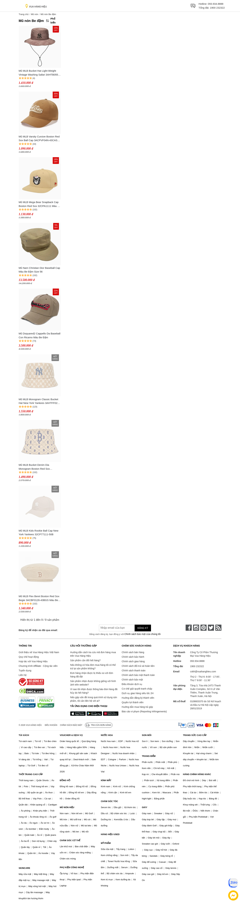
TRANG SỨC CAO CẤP (195, 735)
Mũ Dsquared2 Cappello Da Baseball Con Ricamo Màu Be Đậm (39, 335)
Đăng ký (142, 628)
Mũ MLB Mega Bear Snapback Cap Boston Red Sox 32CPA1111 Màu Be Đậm (40, 204)
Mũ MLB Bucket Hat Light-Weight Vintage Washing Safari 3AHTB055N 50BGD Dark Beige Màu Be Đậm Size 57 (39, 73)
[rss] (218, 628)
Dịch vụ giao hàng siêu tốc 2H (138, 693)
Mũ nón (34, 14)
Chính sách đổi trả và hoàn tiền (138, 666)
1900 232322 (217, 7)
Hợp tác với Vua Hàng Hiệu (33, 661)
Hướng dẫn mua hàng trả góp (137, 707)
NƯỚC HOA (107, 735)
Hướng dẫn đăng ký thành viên (138, 697)
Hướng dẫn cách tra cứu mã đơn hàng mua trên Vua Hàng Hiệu (93, 654)
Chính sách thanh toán (134, 670)
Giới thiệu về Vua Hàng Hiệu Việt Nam (39, 652)
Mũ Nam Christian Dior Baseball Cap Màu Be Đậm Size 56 (39, 269)
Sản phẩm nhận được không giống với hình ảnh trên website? (93, 683)
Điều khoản (51, 725)
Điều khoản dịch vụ (132, 684)
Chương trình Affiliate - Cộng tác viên (38, 666)
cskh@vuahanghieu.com (203, 671)
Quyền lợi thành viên (133, 702)
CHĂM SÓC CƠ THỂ (70, 840)
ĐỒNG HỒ (65, 780)
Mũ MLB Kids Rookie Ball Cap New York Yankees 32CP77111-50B (38, 532)
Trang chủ (24, 14)
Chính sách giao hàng (133, 661)
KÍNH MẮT (106, 780)
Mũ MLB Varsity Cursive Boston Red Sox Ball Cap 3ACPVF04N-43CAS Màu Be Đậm (39, 138)
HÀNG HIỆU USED (110, 834)
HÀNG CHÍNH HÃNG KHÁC (197, 774)
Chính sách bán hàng (133, 652)
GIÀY (144, 807)
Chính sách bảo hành (133, 656)
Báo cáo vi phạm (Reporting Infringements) (144, 711)
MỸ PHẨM (106, 843)
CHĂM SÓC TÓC (109, 801)
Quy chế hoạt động (29, 656)
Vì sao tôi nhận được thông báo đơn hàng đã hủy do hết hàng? (93, 691)
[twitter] (211, 628)
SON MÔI (146, 735)
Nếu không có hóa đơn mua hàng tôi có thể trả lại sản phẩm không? (93, 667)
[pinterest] (203, 628)
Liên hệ (23, 675)
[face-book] (189, 628)
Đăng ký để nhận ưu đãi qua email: (38, 630)
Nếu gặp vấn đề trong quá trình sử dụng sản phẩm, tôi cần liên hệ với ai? (93, 699)
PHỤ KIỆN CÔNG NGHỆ (72, 867)
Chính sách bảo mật (132, 679)
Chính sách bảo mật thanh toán (138, 675)
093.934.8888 (215, 3)
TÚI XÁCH (24, 735)
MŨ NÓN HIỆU (67, 807)
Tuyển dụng (25, 670)
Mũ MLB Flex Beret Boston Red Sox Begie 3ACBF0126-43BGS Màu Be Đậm (39, 598)
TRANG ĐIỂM (149, 756)
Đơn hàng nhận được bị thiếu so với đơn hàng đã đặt (91, 675)
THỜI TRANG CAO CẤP (31, 774)
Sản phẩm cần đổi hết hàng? (85, 660)
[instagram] (196, 628)
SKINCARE (24, 868)
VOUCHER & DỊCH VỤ (71, 735)
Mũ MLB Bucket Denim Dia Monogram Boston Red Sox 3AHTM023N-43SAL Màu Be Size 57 (39, 467)
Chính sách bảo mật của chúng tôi (142, 634)
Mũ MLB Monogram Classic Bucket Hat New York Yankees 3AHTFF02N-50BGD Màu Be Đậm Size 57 (39, 401)
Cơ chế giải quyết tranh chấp (137, 688)
